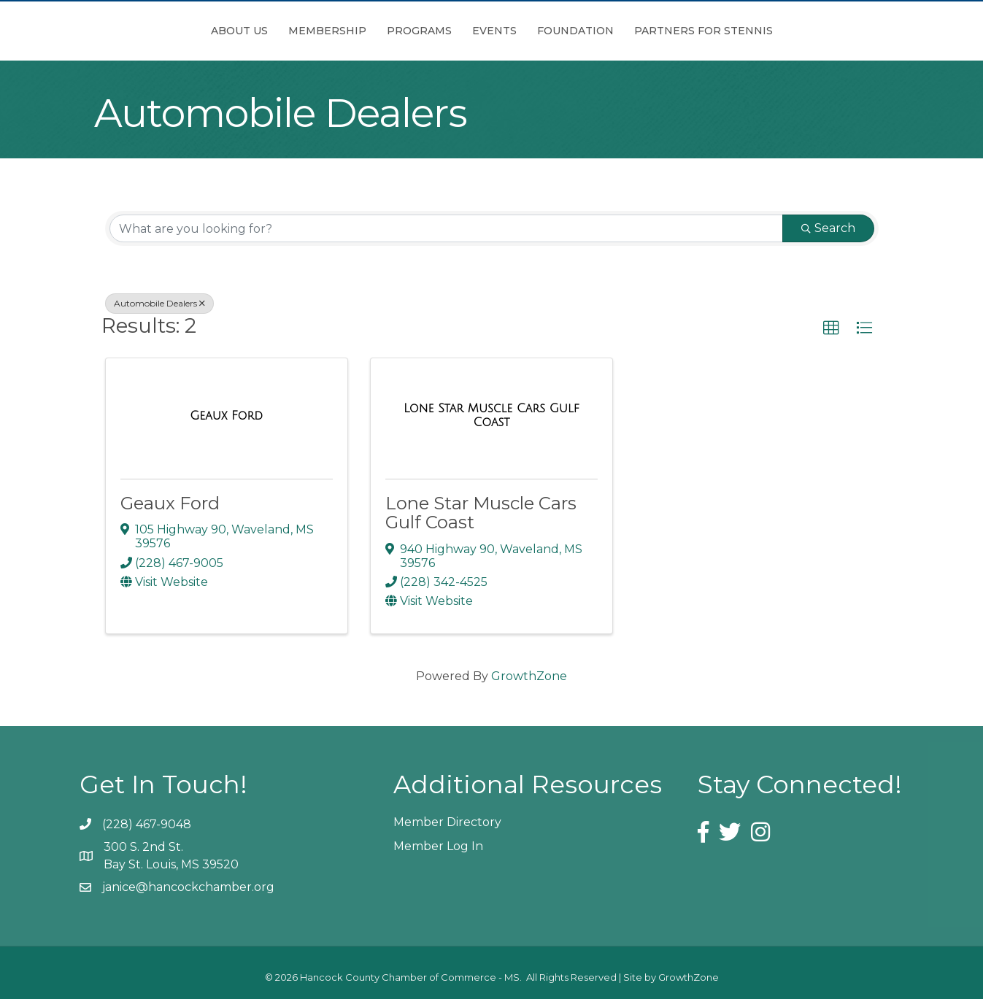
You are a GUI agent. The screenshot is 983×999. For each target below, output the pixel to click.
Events (576, 30)
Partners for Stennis (785, 30)
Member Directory (447, 822)
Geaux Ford (170, 503)
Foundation (657, 30)
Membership (246, 30)
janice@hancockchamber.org (188, 887)
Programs (337, 30)
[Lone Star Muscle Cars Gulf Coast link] (491, 415)
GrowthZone (529, 676)
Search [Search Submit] (828, 228)
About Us (157, 30)
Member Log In (438, 846)
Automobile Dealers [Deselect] (159, 303)
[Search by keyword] (446, 228)
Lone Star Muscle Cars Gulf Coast (481, 513)
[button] (831, 328)
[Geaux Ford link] (226, 416)
